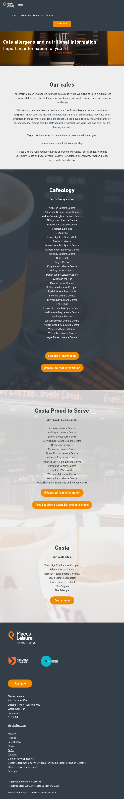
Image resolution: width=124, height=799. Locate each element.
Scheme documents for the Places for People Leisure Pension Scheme (47, 762)
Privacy (12, 733)
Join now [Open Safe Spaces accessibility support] (20, 683)
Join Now (62, 23)
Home (14, 15)
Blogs (11, 746)
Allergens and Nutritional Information (38, 15)
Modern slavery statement (22, 767)
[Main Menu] (20, 6)
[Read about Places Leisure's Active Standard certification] (21, 661)
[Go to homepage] (9, 6)
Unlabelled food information (62, 493)
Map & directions (17, 725)
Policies (12, 737)
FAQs (11, 750)
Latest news (15, 742)
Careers (12, 754)
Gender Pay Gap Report (21, 758)
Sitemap (12, 771)
